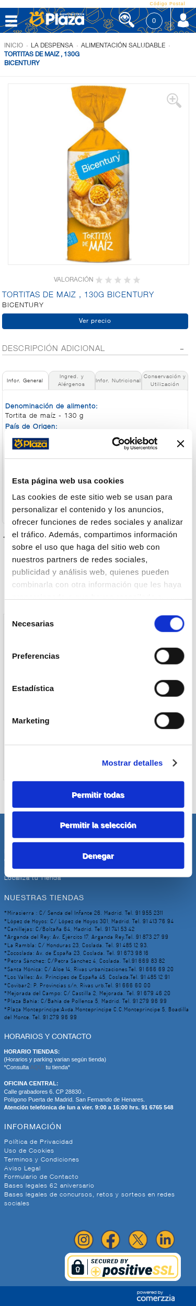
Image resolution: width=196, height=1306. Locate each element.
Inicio (13, 46)
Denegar (97, 855)
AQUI (38, 1067)
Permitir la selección (98, 824)
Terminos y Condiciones (41, 1160)
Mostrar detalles (132, 762)
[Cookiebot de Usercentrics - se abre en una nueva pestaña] (116, 444)
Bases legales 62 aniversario (49, 1186)
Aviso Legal (22, 1169)
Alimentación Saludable (123, 46)
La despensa (52, 46)
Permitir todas (98, 794)
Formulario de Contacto (41, 1177)
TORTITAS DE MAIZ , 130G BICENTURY (41, 59)
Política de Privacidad (38, 1142)
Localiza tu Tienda (32, 878)
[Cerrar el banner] (180, 444)
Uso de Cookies (29, 1151)
